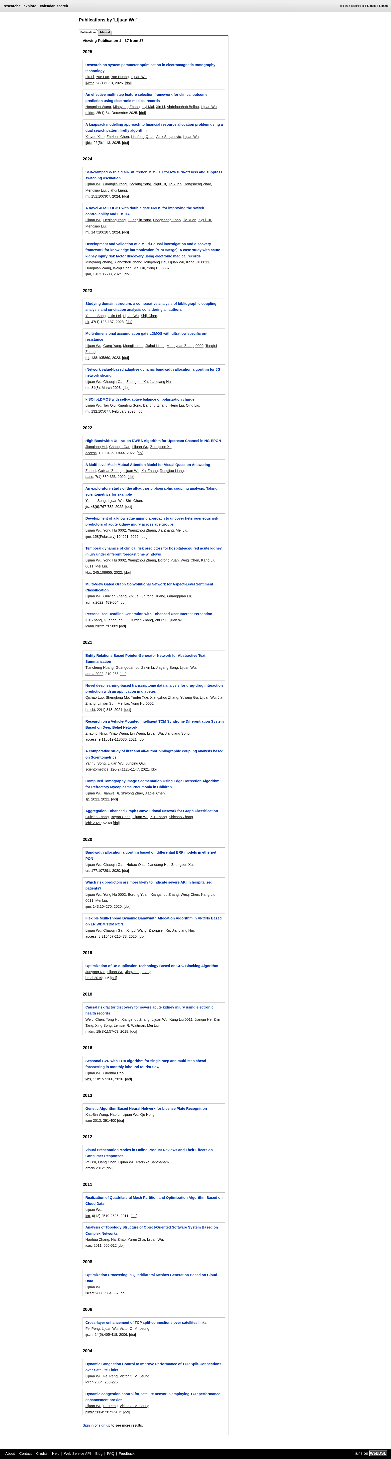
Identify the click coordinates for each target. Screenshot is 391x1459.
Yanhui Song (95, 316)
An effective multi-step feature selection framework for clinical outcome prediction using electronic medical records (146, 98)
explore (29, 6)
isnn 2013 (93, 1120)
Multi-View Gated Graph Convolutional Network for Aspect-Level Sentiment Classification (149, 587)
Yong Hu (112, 1019)
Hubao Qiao (136, 865)
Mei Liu (139, 268)
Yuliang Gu (189, 697)
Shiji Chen (149, 316)
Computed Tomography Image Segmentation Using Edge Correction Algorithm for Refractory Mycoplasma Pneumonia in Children (152, 784)
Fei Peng (92, 1329)
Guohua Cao (113, 1073)
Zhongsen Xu (137, 382)
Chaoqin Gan (113, 382)
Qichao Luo (94, 697)
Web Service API (77, 1454)
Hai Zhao (118, 1239)
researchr (11, 6)
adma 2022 (94, 602)
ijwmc (89, 83)
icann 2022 (94, 626)
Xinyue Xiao (94, 137)
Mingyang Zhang (126, 107)
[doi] (128, 83)
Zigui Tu (159, 184)
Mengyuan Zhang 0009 (185, 346)
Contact (25, 1454)
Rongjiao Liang (172, 471)
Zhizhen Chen (117, 137)
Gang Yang (112, 346)
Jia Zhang (166, 530)
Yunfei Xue (139, 697)
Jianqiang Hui (161, 382)
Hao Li (115, 1115)
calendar (47, 6)
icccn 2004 (93, 1382)
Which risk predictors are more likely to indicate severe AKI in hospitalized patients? (148, 885)
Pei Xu (90, 1162)
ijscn (89, 1335)
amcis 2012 (94, 1168)
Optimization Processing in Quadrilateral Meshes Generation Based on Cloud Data (151, 1278)
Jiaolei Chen (155, 793)
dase (89, 477)
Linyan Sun (106, 703)
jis (87, 507)
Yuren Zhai (136, 1239)
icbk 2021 (93, 823)
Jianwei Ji (111, 793)
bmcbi (90, 710)
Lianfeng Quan (142, 137)
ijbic (88, 143)
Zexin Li (147, 668)
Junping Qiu (135, 763)
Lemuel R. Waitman (129, 1025)
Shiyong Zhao (132, 793)
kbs (88, 572)
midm (89, 113)
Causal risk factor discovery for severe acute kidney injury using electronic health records (149, 1010)
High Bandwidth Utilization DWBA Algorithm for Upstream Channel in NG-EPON (153, 441)
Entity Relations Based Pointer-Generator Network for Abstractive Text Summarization (145, 659)
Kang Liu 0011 (197, 262)
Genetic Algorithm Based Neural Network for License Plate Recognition (146, 1109)
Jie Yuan (175, 184)
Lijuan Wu (139, 77)
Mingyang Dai (155, 262)
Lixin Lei (114, 316)
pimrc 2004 (94, 1412)
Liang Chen (107, 1162)
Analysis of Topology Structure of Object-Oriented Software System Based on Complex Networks (151, 1230)
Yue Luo (102, 77)
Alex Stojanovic (168, 137)
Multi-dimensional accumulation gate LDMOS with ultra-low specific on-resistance (146, 336)
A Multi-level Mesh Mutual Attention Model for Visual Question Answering (147, 465)
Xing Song (103, 1025)
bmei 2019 (93, 978)
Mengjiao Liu (95, 190)
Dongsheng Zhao (197, 184)
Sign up (384, 5)
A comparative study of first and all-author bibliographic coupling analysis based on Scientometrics (154, 754)
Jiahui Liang (117, 190)
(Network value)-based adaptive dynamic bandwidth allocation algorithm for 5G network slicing (152, 372)
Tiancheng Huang (99, 668)
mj (87, 196)
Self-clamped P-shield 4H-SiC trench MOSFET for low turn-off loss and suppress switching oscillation (153, 175)
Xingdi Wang (136, 930)
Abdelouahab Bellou (183, 107)
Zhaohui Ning (96, 733)
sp (87, 799)
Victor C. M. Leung (134, 1329)
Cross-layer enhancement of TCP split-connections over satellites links (145, 1323)
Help (56, 1454)
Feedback (126, 1454)
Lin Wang (137, 733)
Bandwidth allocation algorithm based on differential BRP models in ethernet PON (150, 855)
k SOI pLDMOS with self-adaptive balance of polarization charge (139, 399)
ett (87, 388)
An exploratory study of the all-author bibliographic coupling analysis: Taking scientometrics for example (151, 491)
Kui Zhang (149, 471)
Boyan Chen (120, 817)
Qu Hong (147, 1115)
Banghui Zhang (155, 405)
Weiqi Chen (122, 268)
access (91, 453)
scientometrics (96, 769)
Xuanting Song (129, 405)
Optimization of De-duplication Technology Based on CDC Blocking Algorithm (151, 966)
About (10, 1454)
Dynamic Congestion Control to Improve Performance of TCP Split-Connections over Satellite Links (153, 1367)
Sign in (371, 5)
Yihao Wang (118, 733)
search (62, 6)
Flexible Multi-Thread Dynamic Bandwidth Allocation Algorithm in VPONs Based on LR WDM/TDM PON (153, 921)
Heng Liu (177, 405)
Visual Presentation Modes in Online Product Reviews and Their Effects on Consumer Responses (149, 1153)
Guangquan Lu (179, 596)
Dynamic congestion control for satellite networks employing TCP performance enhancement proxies (152, 1397)
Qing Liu (192, 405)
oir (87, 322)
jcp (87, 1216)
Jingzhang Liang (138, 972)
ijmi (88, 274)
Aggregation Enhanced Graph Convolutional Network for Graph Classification (151, 811)
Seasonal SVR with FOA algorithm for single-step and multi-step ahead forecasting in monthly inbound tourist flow (145, 1064)
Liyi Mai (148, 107)
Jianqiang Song (177, 733)
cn (87, 871)
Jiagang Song (167, 668)
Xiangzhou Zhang (128, 262)
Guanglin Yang (115, 184)
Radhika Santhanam (152, 1162)
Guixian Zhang (110, 471)
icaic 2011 (93, 1245)
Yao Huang (120, 77)
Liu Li (89, 77)
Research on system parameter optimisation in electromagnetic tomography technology (150, 68)
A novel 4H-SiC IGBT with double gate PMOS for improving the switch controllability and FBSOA (144, 211)
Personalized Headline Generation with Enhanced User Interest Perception (148, 614)
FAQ (110, 1454)
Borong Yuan (168, 560)
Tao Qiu (109, 405)
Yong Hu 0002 (158, 268)
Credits (42, 1454)
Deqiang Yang (140, 184)
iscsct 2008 (94, 1293)
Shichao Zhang (181, 817)
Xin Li (160, 107)
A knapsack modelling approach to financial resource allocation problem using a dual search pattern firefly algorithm (154, 127)
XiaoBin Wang (96, 1115)
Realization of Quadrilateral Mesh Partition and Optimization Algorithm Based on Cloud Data (153, 1201)
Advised (104, 32)
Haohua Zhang (97, 1239)
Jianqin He (203, 1019)
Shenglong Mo (117, 697)
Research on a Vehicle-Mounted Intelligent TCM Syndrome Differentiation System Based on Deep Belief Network (154, 724)
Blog (98, 1454)
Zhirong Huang (153, 596)
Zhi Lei (90, 471)
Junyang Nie (95, 972)
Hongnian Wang (98, 107)
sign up (104, 1425)
